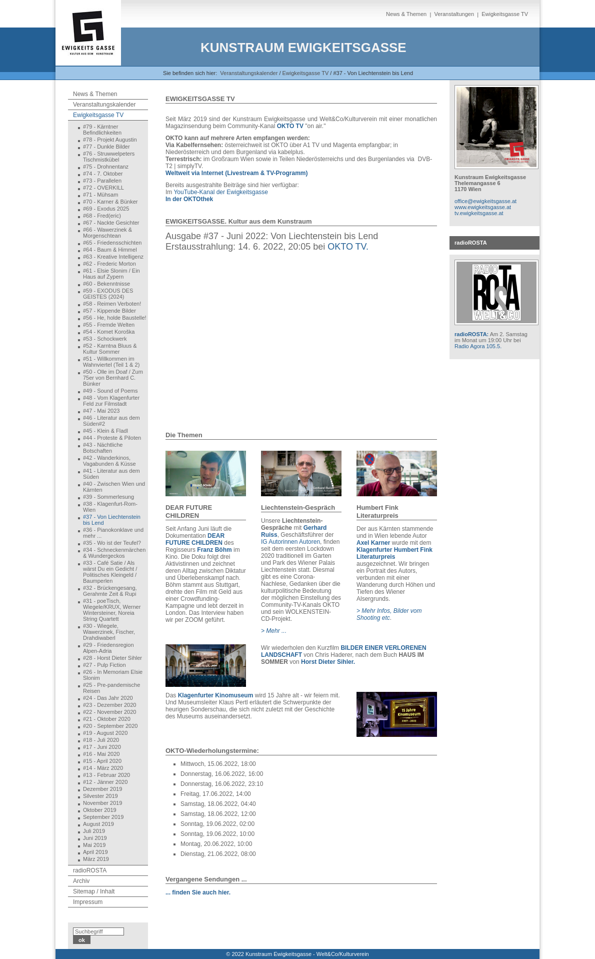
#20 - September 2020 (110, 726)
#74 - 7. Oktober (103, 174)
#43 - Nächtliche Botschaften (103, 448)
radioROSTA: (471, 334)
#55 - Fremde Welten (108, 325)
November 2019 (102, 803)
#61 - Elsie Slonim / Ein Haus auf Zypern (111, 274)
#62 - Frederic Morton (109, 264)
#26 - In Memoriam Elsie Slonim (112, 675)
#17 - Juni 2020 (102, 747)
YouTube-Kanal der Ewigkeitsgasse (221, 192)
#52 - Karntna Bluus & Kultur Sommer (110, 349)
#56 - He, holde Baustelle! (114, 318)
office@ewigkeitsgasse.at (485, 201)
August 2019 (98, 824)
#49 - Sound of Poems (110, 391)
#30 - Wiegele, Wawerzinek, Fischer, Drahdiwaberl (109, 632)
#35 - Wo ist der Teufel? (112, 543)
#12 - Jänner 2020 (105, 782)
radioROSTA (89, 870)
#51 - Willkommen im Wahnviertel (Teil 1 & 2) (111, 362)
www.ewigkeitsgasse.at (482, 207)
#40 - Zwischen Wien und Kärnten (114, 487)
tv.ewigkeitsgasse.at (479, 213)
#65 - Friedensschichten (112, 243)
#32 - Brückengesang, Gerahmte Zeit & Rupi (110, 591)
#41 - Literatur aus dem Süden (111, 474)
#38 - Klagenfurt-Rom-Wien (110, 507)
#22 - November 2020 (109, 712)
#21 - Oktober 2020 (106, 719)
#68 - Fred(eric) (102, 216)
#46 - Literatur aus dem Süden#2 (111, 421)
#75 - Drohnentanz (105, 167)
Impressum (87, 901)
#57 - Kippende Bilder (109, 311)
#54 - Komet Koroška (108, 332)
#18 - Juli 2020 (101, 740)
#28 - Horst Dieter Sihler (112, 658)
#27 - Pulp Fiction (104, 665)
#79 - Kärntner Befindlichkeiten (102, 130)
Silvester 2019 (100, 796)
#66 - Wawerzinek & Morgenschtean (107, 233)
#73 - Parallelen (102, 181)
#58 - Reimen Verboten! (112, 304)
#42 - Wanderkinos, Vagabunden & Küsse (109, 461)
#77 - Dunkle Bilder (106, 147)
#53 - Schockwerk (104, 339)
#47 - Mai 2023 (101, 411)
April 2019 (95, 852)
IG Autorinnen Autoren (290, 541)
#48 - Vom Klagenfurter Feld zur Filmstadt (111, 401)
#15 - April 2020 (102, 761)
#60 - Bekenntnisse (106, 284)
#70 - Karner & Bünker (110, 202)
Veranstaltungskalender (249, 73)
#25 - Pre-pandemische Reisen (111, 688)
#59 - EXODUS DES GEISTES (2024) (108, 294)
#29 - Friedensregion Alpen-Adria (108, 648)
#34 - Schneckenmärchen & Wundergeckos (114, 553)
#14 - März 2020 (103, 768)
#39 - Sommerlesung (108, 497)
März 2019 (96, 859)
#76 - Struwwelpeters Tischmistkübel (108, 157)
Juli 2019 (94, 831)
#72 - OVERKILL (103, 188)
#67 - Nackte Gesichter (111, 223)
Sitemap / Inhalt (93, 891)
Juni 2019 (95, 838)
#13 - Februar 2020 (106, 775)
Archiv (81, 880)
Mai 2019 (94, 845)
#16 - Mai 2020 (101, 754)
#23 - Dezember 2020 (109, 705)
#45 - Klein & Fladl (105, 431)
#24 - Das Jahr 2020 (108, 698)
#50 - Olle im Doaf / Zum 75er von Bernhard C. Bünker (113, 378)
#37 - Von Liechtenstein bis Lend (111, 520)
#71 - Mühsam (100, 195)
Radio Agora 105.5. (478, 346)
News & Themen (406, 14)
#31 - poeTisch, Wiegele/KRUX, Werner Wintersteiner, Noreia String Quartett (111, 610)
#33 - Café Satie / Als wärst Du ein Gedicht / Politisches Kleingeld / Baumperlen (110, 572)
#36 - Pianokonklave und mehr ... (113, 533)
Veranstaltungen (454, 14)
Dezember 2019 (102, 789)
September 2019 (103, 817)
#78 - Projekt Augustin (110, 140)
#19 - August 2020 (105, 733)
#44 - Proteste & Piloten (112, 438)
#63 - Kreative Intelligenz (113, 257)
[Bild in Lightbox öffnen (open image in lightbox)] (206, 473)
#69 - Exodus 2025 (106, 209)
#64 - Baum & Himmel (110, 250)
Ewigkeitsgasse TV (505, 14)
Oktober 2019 (99, 810)
